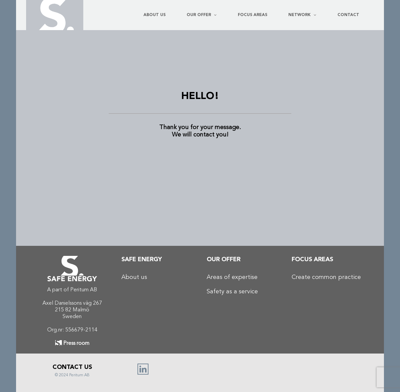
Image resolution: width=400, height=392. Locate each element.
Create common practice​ (326, 277)
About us (134, 277)
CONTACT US (72, 367)
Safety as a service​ (232, 292)
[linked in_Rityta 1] (142, 367)
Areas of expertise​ (232, 277)
